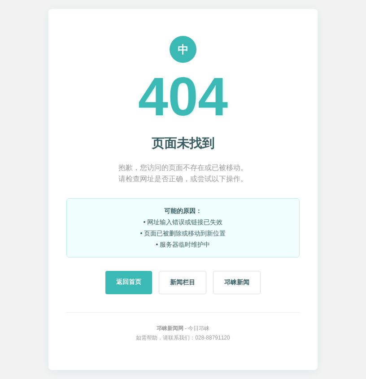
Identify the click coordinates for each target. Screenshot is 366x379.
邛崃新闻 (236, 282)
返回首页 (128, 281)
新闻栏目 (182, 282)
